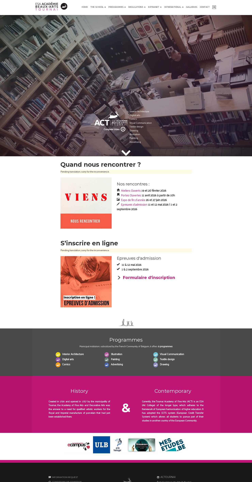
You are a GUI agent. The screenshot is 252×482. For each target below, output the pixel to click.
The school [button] (98, 7)
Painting (133, 138)
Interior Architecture (139, 111)
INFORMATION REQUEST (65, 477)
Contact (205, 7)
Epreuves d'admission (134, 204)
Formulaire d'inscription (149, 277)
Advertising (135, 142)
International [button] (174, 7)
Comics (133, 119)
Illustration (134, 134)
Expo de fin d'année (133, 199)
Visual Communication (140, 123)
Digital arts (134, 115)
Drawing (133, 130)
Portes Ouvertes (131, 195)
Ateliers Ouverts (131, 190)
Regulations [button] (137, 7)
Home (85, 7)
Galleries (191, 7)
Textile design (136, 126)
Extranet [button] (155, 7)
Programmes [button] (117, 7)
